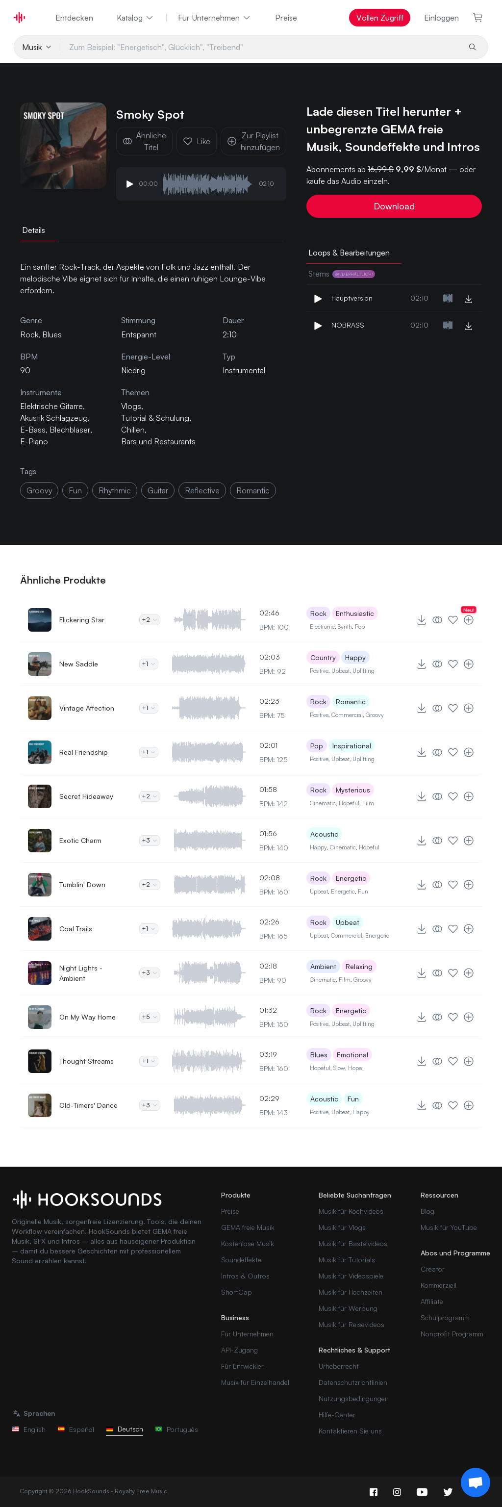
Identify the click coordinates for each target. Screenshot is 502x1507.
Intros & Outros (245, 1276)
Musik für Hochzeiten (350, 1292)
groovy (39, 490)
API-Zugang (239, 1350)
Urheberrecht (339, 1366)
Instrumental (244, 370)
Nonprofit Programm (452, 1333)
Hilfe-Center (337, 1414)
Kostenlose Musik (247, 1243)
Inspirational (351, 745)
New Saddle (78, 664)
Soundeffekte (241, 1259)
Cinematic (323, 803)
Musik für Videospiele (351, 1276)
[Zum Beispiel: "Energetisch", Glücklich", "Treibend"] (260, 47)
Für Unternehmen (214, 18)
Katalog (135, 18)
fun (75, 490)
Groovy (375, 714)
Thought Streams (86, 1061)
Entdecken (74, 18)
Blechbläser (70, 429)
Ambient (323, 966)
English (29, 1429)
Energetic (351, 878)
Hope (355, 1068)
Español (75, 1429)
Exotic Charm (80, 840)
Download (394, 206)
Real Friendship (83, 752)
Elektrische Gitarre (51, 406)
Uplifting (363, 670)
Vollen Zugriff (379, 18)
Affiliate (432, 1301)
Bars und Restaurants (158, 441)
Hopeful (349, 803)
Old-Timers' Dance (88, 1105)
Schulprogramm (445, 1317)
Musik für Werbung (348, 1308)
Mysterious (353, 790)
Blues (318, 1054)
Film (368, 803)
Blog (427, 1211)
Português (176, 1429)
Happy (355, 657)
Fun (363, 891)
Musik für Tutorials (347, 1259)
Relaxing (359, 966)
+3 (150, 840)
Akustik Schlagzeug (54, 418)
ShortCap (236, 1292)
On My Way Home (87, 1017)
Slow (339, 1068)
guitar (158, 490)
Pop (360, 626)
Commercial (347, 714)
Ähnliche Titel (144, 141)
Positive (319, 670)
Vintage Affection (86, 708)
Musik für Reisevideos (351, 1324)
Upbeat (340, 670)
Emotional (352, 1054)
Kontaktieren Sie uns (350, 1431)
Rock (318, 613)
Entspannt (138, 334)
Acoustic (324, 834)
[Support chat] (475, 1482)
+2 (150, 619)
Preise (286, 18)
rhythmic (115, 490)
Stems (341, 274)
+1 (149, 663)
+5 (150, 1017)
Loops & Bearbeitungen (349, 252)
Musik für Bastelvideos (353, 1243)
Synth (345, 626)
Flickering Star (81, 619)
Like (196, 141)
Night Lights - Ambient (80, 973)
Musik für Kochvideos (351, 1211)
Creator (433, 1269)
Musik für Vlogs (342, 1227)
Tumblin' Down (82, 884)
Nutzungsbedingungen (354, 1398)
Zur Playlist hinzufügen (253, 141)
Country (323, 657)
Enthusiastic (355, 613)
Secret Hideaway (86, 796)
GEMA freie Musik (248, 1227)
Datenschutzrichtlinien (353, 1382)
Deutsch (124, 1429)
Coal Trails (75, 928)
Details (33, 230)
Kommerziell (438, 1285)
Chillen (133, 429)
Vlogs (131, 406)
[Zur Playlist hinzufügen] (468, 619)
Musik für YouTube (449, 1227)
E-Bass (33, 429)
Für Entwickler (242, 1366)
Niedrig (133, 370)
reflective (202, 490)
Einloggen (441, 18)
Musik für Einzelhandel (255, 1382)
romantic (253, 490)
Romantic (351, 701)
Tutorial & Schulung (155, 418)
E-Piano (34, 441)
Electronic (322, 626)
